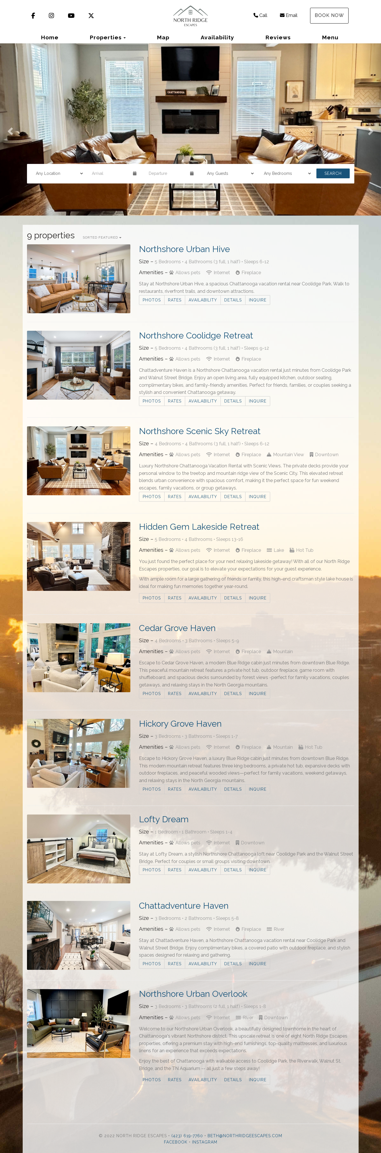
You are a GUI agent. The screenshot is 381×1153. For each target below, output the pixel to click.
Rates (174, 300)
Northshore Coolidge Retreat (196, 335)
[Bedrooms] (285, 173)
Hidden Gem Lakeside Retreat (199, 527)
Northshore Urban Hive (184, 249)
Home (50, 37)
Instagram (204, 1142)
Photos (152, 300)
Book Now (329, 15)
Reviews (278, 37)
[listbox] (190, 129)
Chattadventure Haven (184, 906)
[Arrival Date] (109, 173)
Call (260, 15)
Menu (330, 37)
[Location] (57, 173)
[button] (9, 129)
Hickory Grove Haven (180, 724)
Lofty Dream (164, 819)
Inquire (257, 300)
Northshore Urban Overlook (193, 994)
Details (233, 300)
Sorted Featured (102, 237)
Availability (217, 37)
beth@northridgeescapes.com (245, 1135)
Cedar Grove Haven (177, 628)
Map (163, 37)
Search (333, 173)
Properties (106, 37)
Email (288, 15)
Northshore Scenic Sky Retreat (200, 431)
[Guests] (228, 173)
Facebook (175, 1142)
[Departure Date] (166, 173)
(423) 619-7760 (187, 1135)
